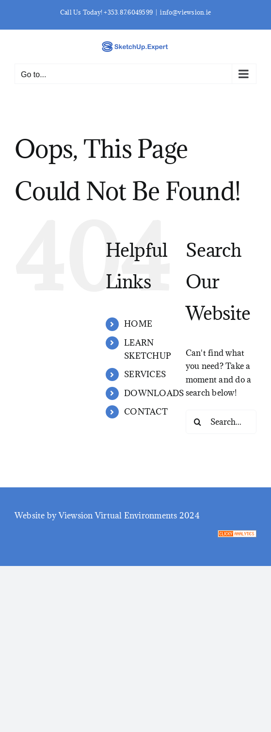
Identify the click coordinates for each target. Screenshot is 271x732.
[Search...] (221, 422)
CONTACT (146, 411)
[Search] (198, 422)
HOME (138, 323)
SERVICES (145, 374)
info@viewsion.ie (185, 12)
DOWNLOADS (154, 393)
